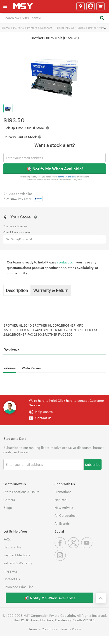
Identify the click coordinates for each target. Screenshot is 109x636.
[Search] (102, 18)
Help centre (44, 412)
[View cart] (100, 6)
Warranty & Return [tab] (51, 290)
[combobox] (54, 17)
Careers (9, 500)
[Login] (90, 6)
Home (6, 27)
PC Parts (18, 27)
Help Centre (12, 547)
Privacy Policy (70, 629)
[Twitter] (74, 547)
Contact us (43, 418)
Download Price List (18, 587)
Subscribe (92, 464)
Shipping (10, 571)
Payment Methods (16, 555)
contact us (65, 262)
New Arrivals (63, 507)
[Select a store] (80, 6)
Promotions (62, 492)
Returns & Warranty (17, 563)
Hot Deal (60, 500)
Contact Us (11, 579)
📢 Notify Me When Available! (54, 168)
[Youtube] (87, 547)
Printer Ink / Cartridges (70, 27)
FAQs (7, 539)
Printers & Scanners (39, 27)
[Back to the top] (101, 598)
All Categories (65, 515)
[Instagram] (60, 560)
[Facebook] (61, 547)
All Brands (62, 523)
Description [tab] (17, 290)
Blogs (7, 507)
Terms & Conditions (67, 176)
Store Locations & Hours (21, 492)
